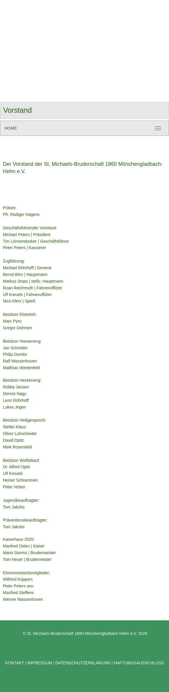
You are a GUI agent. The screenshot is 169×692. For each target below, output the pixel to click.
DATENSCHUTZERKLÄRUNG (82, 663)
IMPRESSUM (39, 663)
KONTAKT (15, 663)
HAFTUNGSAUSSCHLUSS (139, 663)
